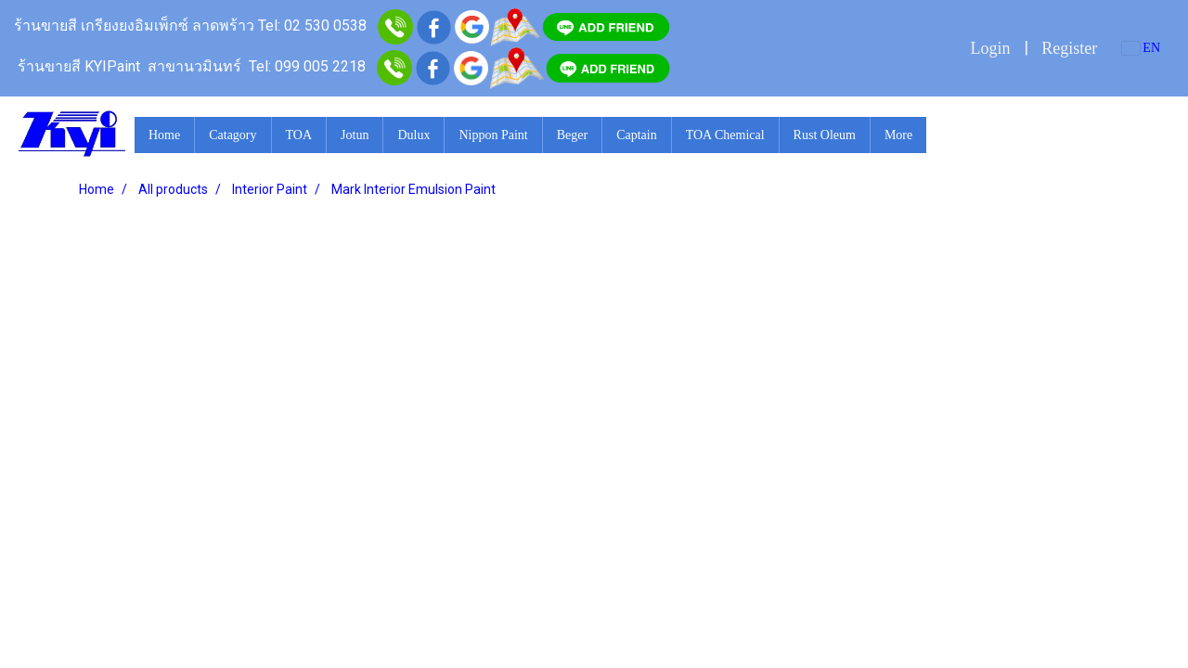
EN (1141, 48)
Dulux (413, 135)
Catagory (232, 135)
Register (1069, 48)
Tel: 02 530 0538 (312, 25)
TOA (299, 135)
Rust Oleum (825, 135)
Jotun (354, 135)
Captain (636, 135)
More (898, 135)
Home (164, 135)
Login (990, 48)
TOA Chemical (725, 135)
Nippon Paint (492, 135)
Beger (572, 135)
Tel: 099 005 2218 (307, 66)
